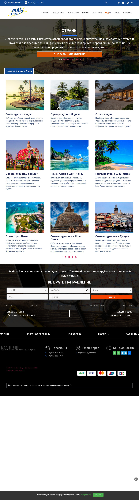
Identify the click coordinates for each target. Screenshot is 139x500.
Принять (98, 495)
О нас (117, 13)
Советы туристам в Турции (112, 237)
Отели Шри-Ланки (17, 237)
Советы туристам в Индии (22, 175)
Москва (4, 335)
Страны (19, 72)
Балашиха (132, 335)
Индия (66, 61)
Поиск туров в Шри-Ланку (66, 175)
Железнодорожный (38, 335)
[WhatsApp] (123, 3)
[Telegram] (118, 3)
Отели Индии (103, 115)
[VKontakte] (132, 3)
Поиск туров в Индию (19, 115)
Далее (112, 298)
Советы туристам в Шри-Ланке (66, 239)
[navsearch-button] (106, 3)
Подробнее (86, 495)
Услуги (85, 13)
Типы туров (97, 13)
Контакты (127, 13)
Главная (44, 13)
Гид (108, 13)
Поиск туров (73, 13)
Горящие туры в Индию (65, 115)
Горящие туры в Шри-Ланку (112, 175)
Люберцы (103, 335)
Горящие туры (58, 13)
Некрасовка (74, 335)
